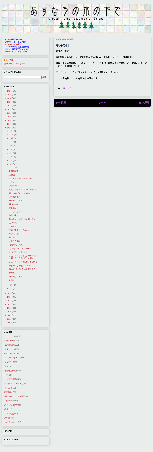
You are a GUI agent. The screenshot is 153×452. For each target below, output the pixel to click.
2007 (9, 323)
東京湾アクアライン (17, 201)
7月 (11, 149)
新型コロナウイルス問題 (14, 396)
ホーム (102, 102)
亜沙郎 (10, 60)
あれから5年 (14, 241)
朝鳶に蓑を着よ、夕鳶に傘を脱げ (23, 189)
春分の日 (13, 208)
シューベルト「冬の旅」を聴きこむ (24, 262)
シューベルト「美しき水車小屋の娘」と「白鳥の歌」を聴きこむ (23, 257)
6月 (11, 153)
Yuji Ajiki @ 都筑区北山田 (19, 265)
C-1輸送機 (13, 171)
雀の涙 (12, 175)
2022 (9, 106)
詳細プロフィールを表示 (14, 64)
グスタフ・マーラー (12, 383)
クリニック (66, 88)
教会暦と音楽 (10, 371)
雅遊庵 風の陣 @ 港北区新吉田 (22, 269)
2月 (11, 285)
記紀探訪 (8, 392)
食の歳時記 (9, 345)
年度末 (12, 280)
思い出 (7, 418)
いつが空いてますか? (18, 252)
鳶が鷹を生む (14, 197)
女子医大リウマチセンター (15, 52)
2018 (9, 120)
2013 (9, 300)
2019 (9, 117)
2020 (9, 113)
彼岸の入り (14, 215)
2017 (9, 124)
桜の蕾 (12, 237)
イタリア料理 (10, 379)
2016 (9, 128)
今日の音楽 (9, 353)
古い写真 (13, 223)
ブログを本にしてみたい (19, 230)
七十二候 (8, 388)
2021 (9, 109)
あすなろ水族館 (11, 405)
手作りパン (9, 401)
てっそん (13, 226)
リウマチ (8, 362)
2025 (9, 94)
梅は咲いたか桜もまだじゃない (22, 219)
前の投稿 (143, 102)
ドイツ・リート (15, 212)
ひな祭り (13, 273)
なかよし (13, 182)
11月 (11, 135)
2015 (9, 293)
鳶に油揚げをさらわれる (19, 193)
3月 (11, 164)
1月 (11, 288)
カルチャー (9, 336)
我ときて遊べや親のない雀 (20, 178)
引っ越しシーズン (16, 276)
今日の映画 (9, 340)
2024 (9, 98)
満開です (13, 186)
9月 (11, 142)
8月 (11, 146)
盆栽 (6, 409)
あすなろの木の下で (12, 44)
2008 (9, 319)
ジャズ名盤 (9, 414)
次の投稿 (61, 102)
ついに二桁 (14, 234)
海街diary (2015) (16, 245)
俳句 (6, 375)
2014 (9, 297)
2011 (9, 308)
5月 (11, 157)
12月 (11, 131)
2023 (9, 102)
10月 (11, 138)
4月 (11, 160)
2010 (9, 312)
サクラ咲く (14, 167)
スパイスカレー (11, 422)
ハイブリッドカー (11, 358)
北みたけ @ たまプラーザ (20, 248)
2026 (9, 91)
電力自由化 (14, 204)
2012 (9, 304)
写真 (6, 366)
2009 (9, 315)
